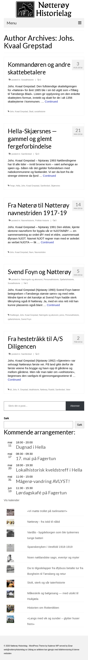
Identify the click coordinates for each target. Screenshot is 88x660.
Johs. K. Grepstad (20, 390)
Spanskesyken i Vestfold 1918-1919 (50, 546)
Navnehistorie (27, 220)
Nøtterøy (43, 390)
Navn (31, 252)
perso (62, 315)
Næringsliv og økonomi (31, 279)
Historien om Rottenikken (43, 607)
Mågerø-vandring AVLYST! (43, 481)
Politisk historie (42, 220)
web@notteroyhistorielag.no (16, 650)
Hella (18, 186)
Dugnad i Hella (31, 447)
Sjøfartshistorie (67, 279)
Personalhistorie (51, 279)
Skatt (31, 112)
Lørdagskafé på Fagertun (41, 492)
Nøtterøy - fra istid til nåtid (43, 521)
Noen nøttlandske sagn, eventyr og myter (53, 557)
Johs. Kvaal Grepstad (19, 112)
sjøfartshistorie (14, 319)
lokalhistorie (34, 390)
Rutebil (51, 390)
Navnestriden (40, 252)
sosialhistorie (39, 112)
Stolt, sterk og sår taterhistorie (46, 582)
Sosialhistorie (27, 80)
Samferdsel (26, 154)
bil (11, 390)
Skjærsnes (55, 186)
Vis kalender (11, 500)
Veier (68, 390)
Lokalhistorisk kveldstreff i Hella (49, 469)
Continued (51, 101)
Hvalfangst (14, 315)
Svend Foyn (26, 319)
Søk (6, 418)
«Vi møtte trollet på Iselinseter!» (47, 511)
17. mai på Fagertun (36, 458)
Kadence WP (53, 646)
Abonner (75, 405)
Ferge (12, 186)
